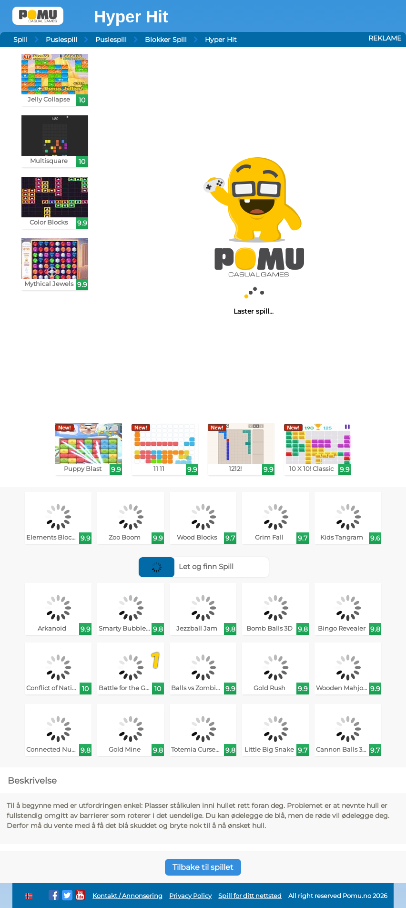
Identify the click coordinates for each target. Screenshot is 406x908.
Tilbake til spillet (203, 867)
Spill (20, 39)
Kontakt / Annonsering (127, 895)
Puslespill (61, 39)
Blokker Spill (166, 39)
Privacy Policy (190, 895)
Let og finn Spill (186, 566)
